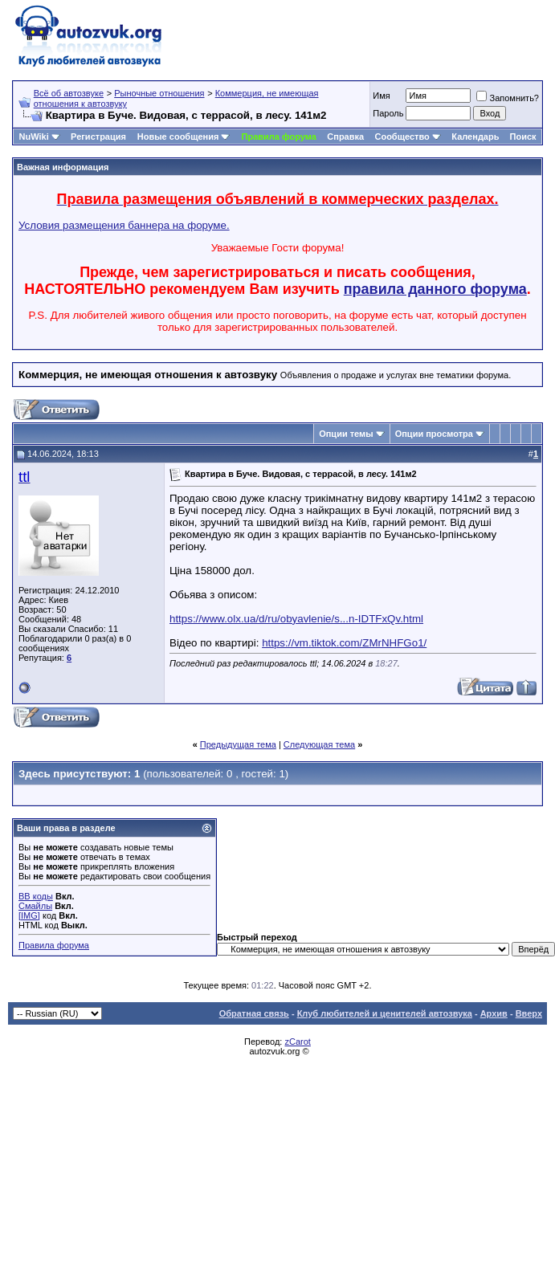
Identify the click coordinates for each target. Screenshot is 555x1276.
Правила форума (279, 136)
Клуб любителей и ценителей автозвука (384, 1013)
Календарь (475, 136)
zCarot (297, 1041)
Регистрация (98, 136)
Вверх (529, 1013)
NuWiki (34, 136)
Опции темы (346, 433)
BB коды (35, 896)
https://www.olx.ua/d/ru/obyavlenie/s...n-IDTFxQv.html (296, 619)
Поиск (523, 136)
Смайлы (35, 906)
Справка (345, 136)
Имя (381, 95)
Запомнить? (507, 98)
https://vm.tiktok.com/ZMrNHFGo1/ (344, 643)
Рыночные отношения (159, 93)
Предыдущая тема (238, 744)
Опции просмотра (434, 433)
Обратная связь (254, 1013)
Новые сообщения (178, 136)
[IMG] (29, 915)
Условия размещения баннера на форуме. (124, 225)
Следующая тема (319, 744)
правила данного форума (435, 289)
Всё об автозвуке (69, 93)
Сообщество (407, 136)
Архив (494, 1013)
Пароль (388, 113)
